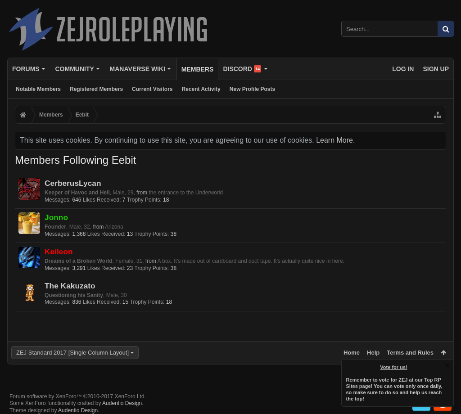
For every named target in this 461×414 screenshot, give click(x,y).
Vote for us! (393, 367)
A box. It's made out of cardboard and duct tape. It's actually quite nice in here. (251, 261)
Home (351, 352)
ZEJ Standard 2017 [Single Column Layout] (72, 352)
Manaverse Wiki (137, 68)
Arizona (114, 227)
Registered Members (96, 89)
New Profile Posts (252, 89)
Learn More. (335, 140)
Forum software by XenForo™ (77, 396)
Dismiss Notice (447, 365)
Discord (242, 68)
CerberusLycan (73, 183)
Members (197, 69)
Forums (26, 68)
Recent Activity (201, 89)
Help (373, 352)
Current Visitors (152, 89)
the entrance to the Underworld (186, 192)
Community (74, 68)
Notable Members (38, 89)
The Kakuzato (70, 285)
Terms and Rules (410, 352)
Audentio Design (122, 403)
